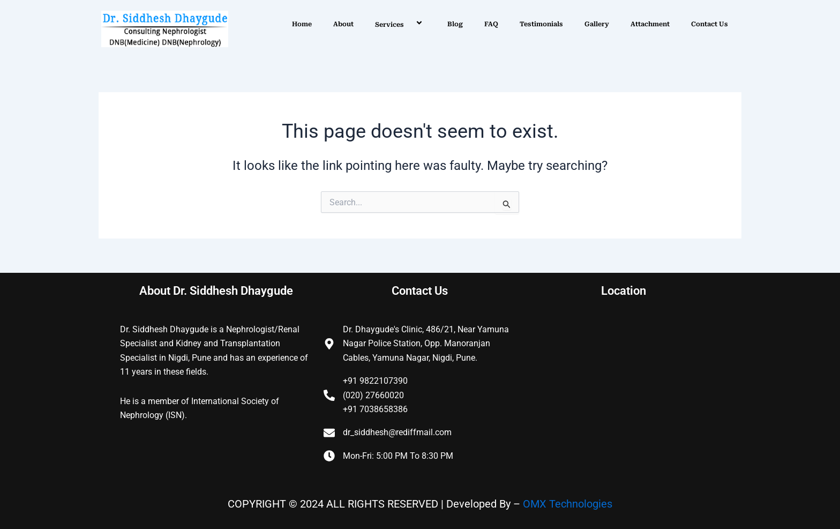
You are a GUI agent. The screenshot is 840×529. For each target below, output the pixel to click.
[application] (408, 24)
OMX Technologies (567, 503)
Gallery (596, 24)
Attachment (650, 24)
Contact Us (709, 24)
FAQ (491, 24)
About (343, 24)
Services (400, 24)
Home (302, 24)
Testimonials (541, 24)
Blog (455, 24)
